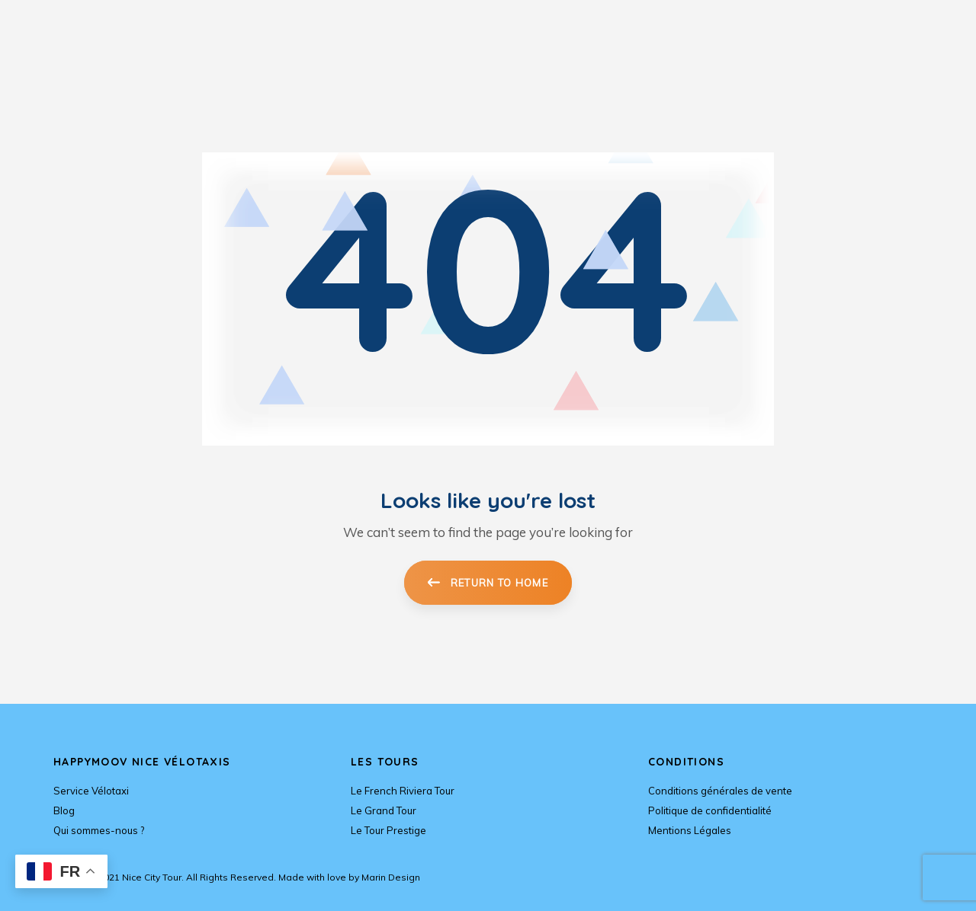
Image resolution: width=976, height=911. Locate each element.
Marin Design (390, 877)
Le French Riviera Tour (402, 791)
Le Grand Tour (383, 810)
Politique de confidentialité (710, 810)
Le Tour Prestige (388, 830)
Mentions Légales (689, 830)
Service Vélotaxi (91, 791)
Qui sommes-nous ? (98, 830)
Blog (64, 810)
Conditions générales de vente (720, 791)
